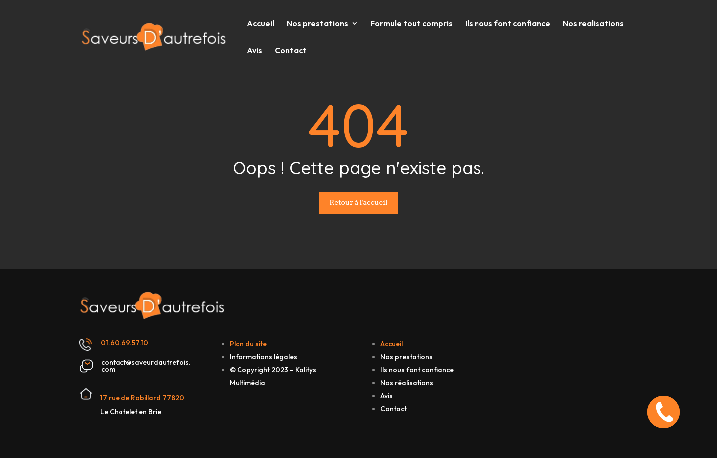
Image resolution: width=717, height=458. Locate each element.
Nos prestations (317, 24)
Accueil (260, 24)
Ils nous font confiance (507, 24)
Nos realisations (593, 24)
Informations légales (263, 356)
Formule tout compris (411, 24)
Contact (291, 51)
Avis (254, 51)
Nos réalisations (406, 382)
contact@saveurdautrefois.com (146, 366)
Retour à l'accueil (358, 202)
